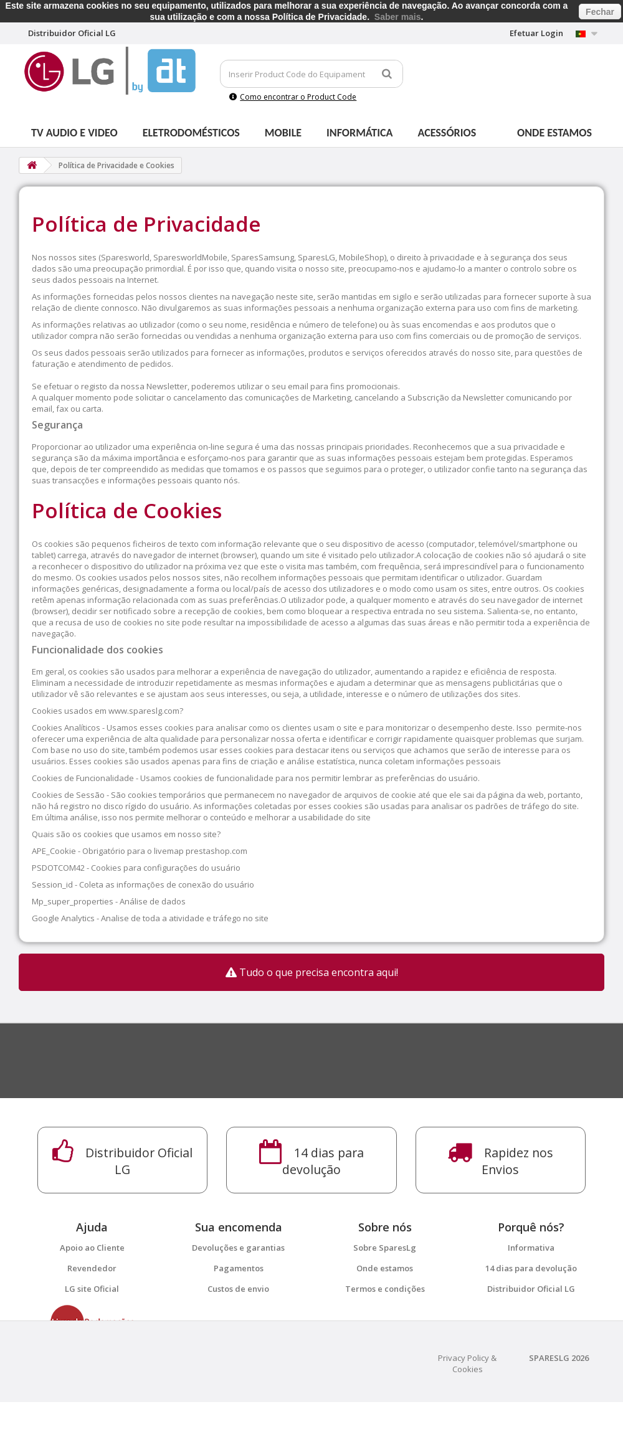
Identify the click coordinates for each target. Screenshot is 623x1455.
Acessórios (447, 133)
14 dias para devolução (531, 1268)
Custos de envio (238, 1288)
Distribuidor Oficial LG (531, 1288)
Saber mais (397, 17)
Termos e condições (385, 1288)
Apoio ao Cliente (92, 1247)
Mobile (283, 133)
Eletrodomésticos (191, 133)
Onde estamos (554, 133)
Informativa (531, 1247)
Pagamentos (239, 1268)
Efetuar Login (536, 33)
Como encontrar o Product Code (292, 97)
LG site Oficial (92, 1288)
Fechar (600, 12)
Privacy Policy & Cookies (467, 1416)
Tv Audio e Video (74, 133)
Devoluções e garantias (238, 1247)
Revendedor (92, 1268)
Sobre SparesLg (384, 1247)
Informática (359, 133)
